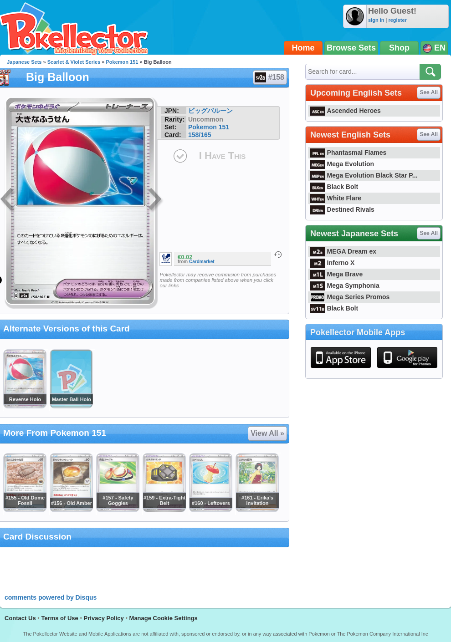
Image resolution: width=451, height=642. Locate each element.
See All (429, 92)
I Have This (222, 155)
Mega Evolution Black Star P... (364, 175)
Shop (399, 47)
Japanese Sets (24, 62)
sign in (376, 20)
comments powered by (51, 597)
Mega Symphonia (344, 285)
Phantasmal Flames (348, 152)
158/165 (199, 134)
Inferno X (332, 262)
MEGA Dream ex (343, 251)
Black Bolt (334, 186)
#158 (269, 77)
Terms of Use (59, 618)
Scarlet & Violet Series (74, 62)
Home (303, 47)
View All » (267, 433)
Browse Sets (351, 47)
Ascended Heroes (345, 110)
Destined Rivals (342, 209)
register (397, 20)
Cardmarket (202, 261)
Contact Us (20, 618)
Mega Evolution (342, 164)
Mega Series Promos (350, 297)
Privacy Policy (104, 618)
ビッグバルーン (210, 110)
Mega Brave (336, 274)
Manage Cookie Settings (163, 618)
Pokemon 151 (122, 62)
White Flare (335, 198)
